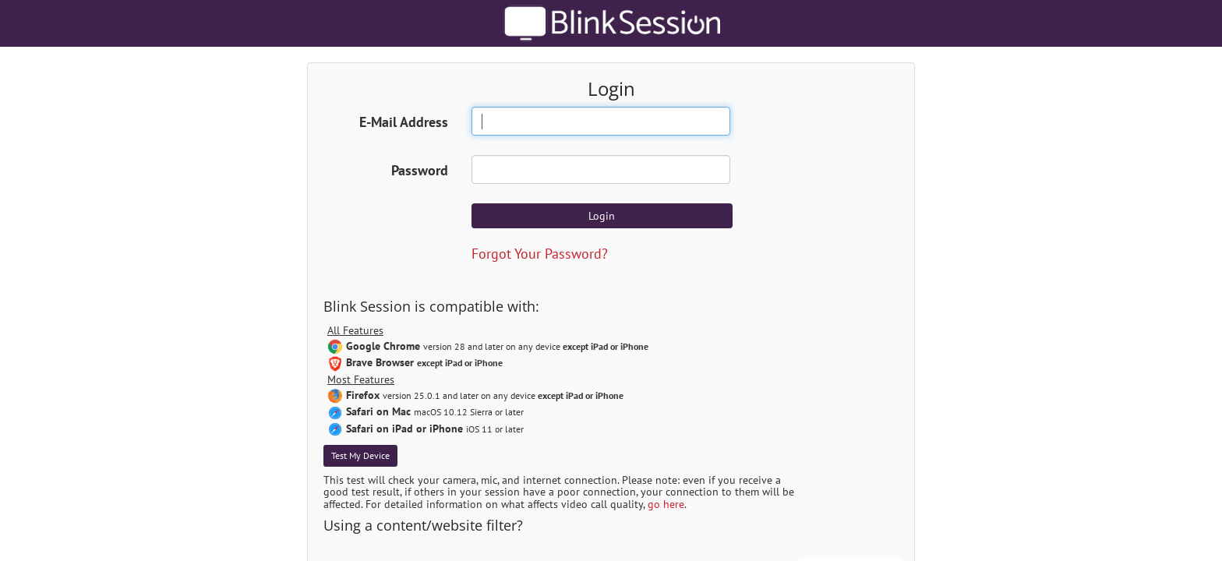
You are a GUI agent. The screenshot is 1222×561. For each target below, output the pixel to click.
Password (419, 170)
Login (601, 216)
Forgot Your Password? (539, 254)
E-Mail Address (403, 122)
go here (666, 504)
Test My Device (360, 455)
